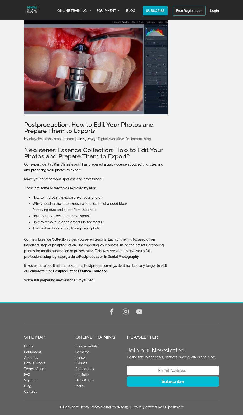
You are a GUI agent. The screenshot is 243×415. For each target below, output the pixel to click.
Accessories (84, 369)
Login (214, 11)
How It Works (34, 363)
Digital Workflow (111, 139)
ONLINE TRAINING (72, 11)
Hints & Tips (84, 380)
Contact (30, 391)
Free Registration (189, 11)
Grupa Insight (173, 407)
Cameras (82, 352)
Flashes (81, 363)
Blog (27, 386)
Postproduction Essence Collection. (80, 271)
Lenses (80, 358)
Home (28, 346)
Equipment (133, 139)
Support (30, 380)
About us (31, 358)
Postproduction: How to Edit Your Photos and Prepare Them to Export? (89, 127)
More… (80, 386)
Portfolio (82, 374)
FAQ (27, 374)
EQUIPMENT (106, 11)
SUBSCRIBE (155, 11)
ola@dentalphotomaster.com (51, 139)
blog (147, 139)
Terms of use (34, 369)
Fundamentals (86, 346)
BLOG (130, 11)
